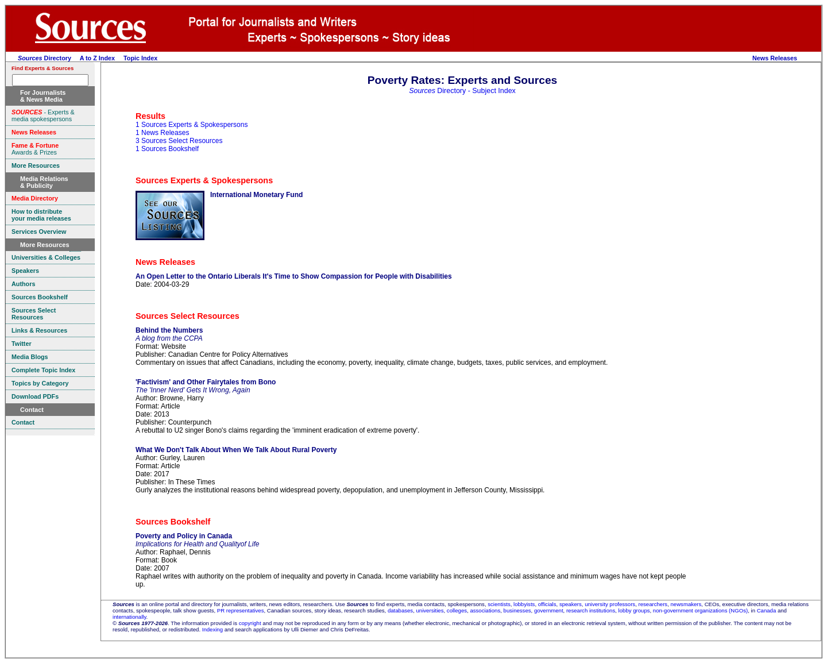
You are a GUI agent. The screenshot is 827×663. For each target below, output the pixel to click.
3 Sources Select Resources (179, 141)
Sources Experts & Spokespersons (204, 180)
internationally (129, 617)
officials (547, 604)
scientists (499, 604)
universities (430, 610)
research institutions (590, 610)
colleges (457, 610)
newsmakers (686, 604)
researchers (653, 604)
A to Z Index (97, 58)
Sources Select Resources (187, 316)
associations (485, 610)
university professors (610, 604)
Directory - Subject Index (462, 91)
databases (400, 610)
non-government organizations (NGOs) (700, 610)
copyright (250, 623)
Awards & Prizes (35, 149)
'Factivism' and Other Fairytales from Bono (206, 382)
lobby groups (634, 610)
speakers (570, 604)
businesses (517, 610)
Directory (44, 58)
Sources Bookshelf (173, 521)
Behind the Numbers (169, 330)
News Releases (774, 58)
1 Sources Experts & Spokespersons (192, 125)
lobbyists (524, 604)
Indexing (212, 629)
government (548, 610)
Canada (766, 610)
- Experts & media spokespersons (43, 115)
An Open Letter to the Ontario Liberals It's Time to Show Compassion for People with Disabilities (294, 276)
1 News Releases (162, 133)
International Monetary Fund (256, 195)
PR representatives (240, 610)
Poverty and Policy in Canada (184, 536)
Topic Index (140, 58)
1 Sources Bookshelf (167, 149)
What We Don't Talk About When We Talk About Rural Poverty (236, 450)
